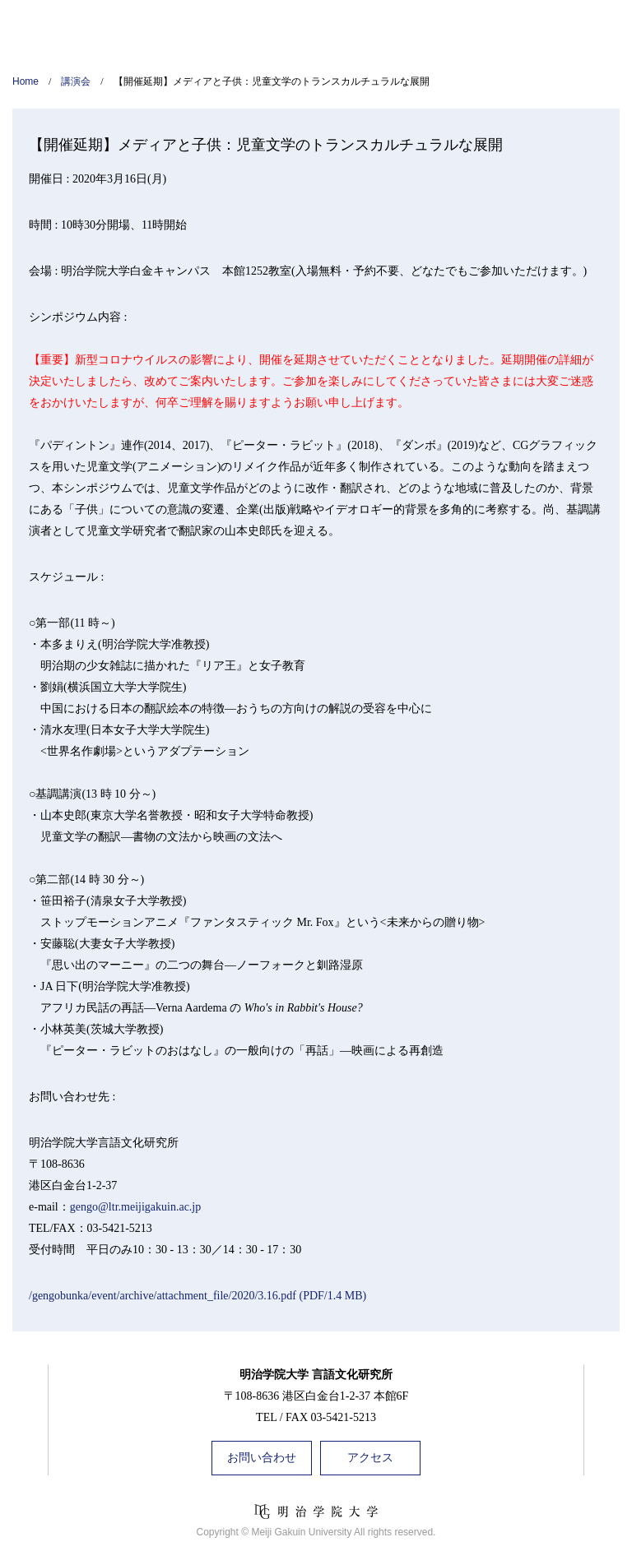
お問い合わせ (261, 1457)
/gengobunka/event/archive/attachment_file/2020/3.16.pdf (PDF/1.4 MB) (197, 1295)
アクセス (370, 1457)
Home (25, 81)
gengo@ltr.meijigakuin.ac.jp (135, 1207)
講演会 (76, 81)
